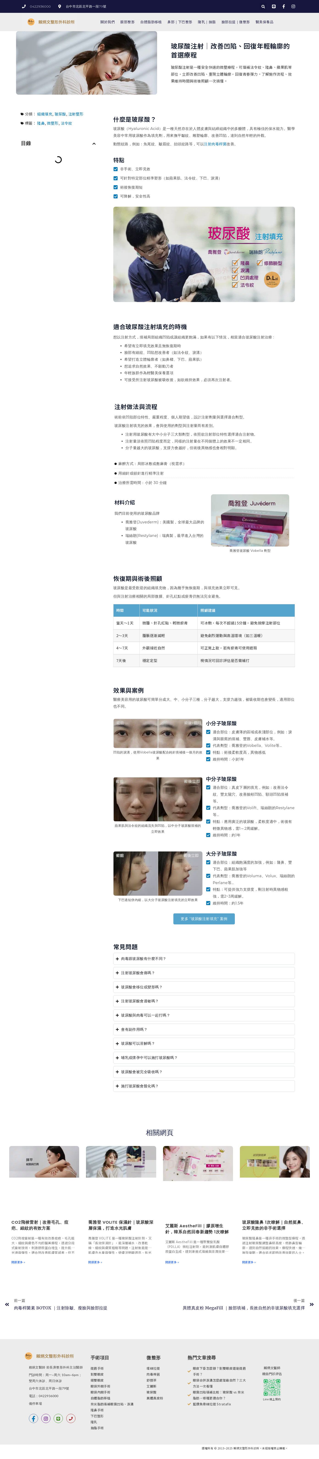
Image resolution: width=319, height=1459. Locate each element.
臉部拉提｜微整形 (236, 22)
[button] (263, 6)
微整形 (52, 123)
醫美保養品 (264, 22)
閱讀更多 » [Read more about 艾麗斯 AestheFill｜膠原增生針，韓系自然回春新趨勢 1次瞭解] (172, 1262)
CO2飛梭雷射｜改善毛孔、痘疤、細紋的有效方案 (40, 1225)
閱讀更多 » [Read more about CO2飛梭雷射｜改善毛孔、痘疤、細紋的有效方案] (18, 1262)
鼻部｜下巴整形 (179, 22)
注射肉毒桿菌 (215, 144)
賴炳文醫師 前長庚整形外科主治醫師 (56, 1367)
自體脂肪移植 (151, 22)
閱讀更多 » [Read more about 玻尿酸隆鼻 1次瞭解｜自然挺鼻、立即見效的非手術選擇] (249, 1262)
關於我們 (107, 22)
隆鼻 (41, 123)
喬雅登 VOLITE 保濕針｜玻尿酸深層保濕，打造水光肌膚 (120, 1225)
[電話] (70, 1418)
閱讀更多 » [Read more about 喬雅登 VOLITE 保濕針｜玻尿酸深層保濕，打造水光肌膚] (95, 1262)
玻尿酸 (60, 114)
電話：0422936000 (43, 1396)
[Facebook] (33, 1418)
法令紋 (66, 123)
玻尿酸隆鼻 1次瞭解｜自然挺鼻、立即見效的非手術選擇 (274, 1225)
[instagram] (45, 1418)
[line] (58, 1418)
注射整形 (75, 114)
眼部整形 (127, 22)
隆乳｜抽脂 (207, 22)
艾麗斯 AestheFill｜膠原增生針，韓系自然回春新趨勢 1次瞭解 (197, 1229)
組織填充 (44, 114)
